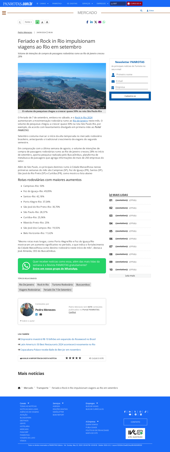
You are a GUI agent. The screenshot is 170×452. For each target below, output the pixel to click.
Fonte (28, 22)
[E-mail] (40, 314)
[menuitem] (42, 3)
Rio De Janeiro (26, 284)
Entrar (150, 11)
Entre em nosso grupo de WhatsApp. (55, 268)
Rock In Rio (43, 284)
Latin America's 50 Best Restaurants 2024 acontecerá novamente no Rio (56, 344)
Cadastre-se (130, 96)
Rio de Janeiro (80, 120)
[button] (87, 22)
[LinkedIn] (36, 314)
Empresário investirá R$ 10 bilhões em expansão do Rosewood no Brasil (57, 339)
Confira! (72, 312)
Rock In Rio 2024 (84, 117)
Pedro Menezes (25, 32)
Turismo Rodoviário (62, 284)
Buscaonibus (83, 284)
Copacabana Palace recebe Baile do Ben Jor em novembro (49, 349)
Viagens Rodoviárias (29, 289)
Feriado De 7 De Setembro (57, 289)
